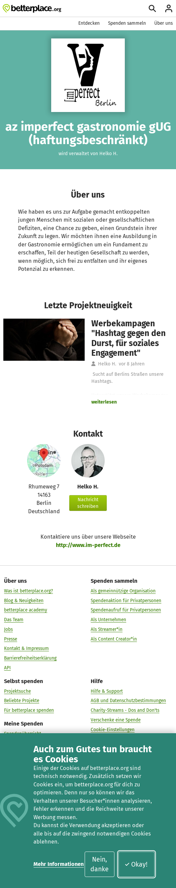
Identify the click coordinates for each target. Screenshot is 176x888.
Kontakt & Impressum (26, 648)
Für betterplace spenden (29, 710)
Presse (10, 639)
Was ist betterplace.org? (28, 591)
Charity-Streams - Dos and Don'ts (125, 710)
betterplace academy (25, 610)
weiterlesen (104, 402)
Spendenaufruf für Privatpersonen (126, 610)
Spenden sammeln (127, 23)
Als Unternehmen (108, 620)
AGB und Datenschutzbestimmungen (128, 700)
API (7, 667)
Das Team (13, 620)
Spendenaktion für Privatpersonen (126, 600)
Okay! (136, 864)
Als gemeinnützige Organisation (123, 591)
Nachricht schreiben (87, 503)
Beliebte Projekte (21, 700)
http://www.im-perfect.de (88, 545)
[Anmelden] (169, 8)
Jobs (8, 629)
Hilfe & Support (107, 691)
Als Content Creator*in (114, 639)
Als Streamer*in (106, 629)
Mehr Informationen (58, 864)
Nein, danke (99, 864)
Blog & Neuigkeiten (23, 600)
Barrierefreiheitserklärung (30, 658)
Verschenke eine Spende (116, 720)
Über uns (163, 23)
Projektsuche (17, 691)
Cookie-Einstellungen (113, 729)
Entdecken (89, 23)
